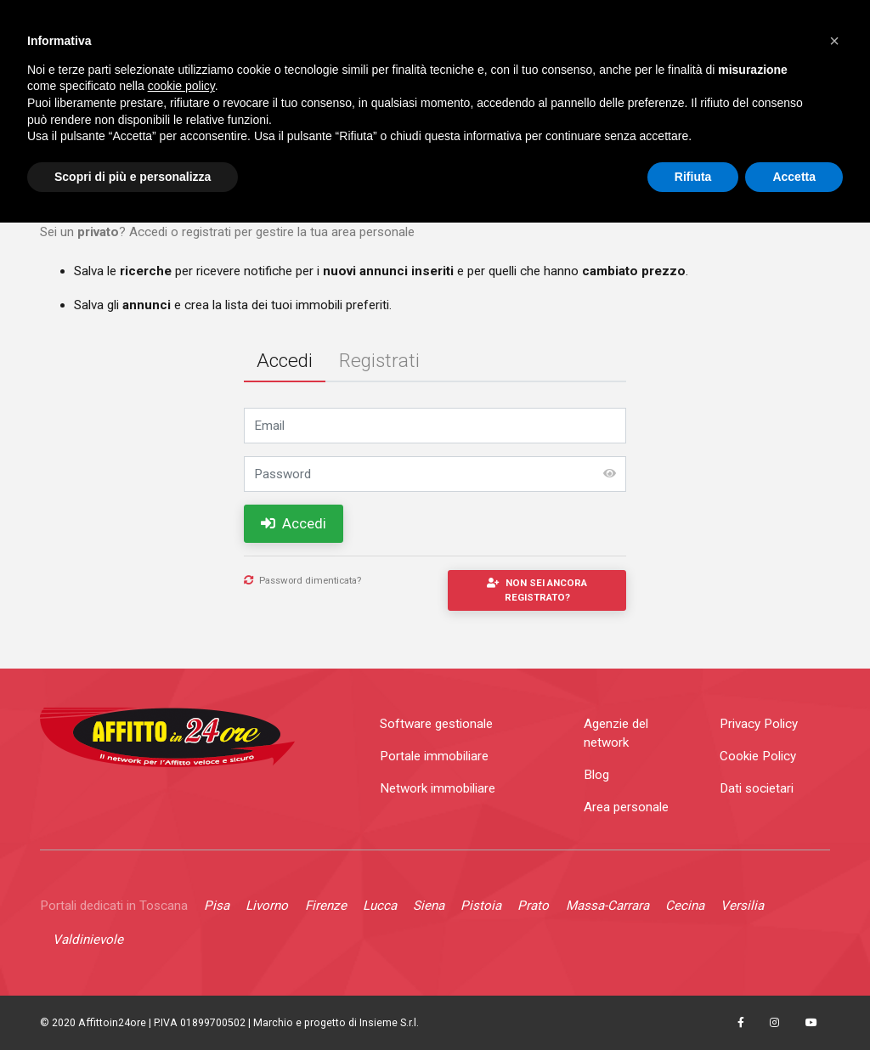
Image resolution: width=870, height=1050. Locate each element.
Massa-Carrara (607, 905)
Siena (428, 905)
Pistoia (480, 905)
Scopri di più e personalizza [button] (132, 176)
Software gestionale (436, 723)
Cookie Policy (758, 756)
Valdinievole (88, 939)
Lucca (380, 905)
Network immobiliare (437, 788)
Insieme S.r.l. (389, 1023)
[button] (834, 40)
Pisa (216, 905)
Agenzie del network (616, 733)
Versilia (742, 905)
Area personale (626, 807)
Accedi (293, 523)
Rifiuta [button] (693, 176)
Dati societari (757, 788)
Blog (596, 774)
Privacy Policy (759, 723)
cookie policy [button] (181, 86)
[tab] (284, 362)
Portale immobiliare (434, 756)
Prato (533, 905)
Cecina (684, 905)
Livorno (267, 905)
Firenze (326, 905)
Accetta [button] (794, 176)
